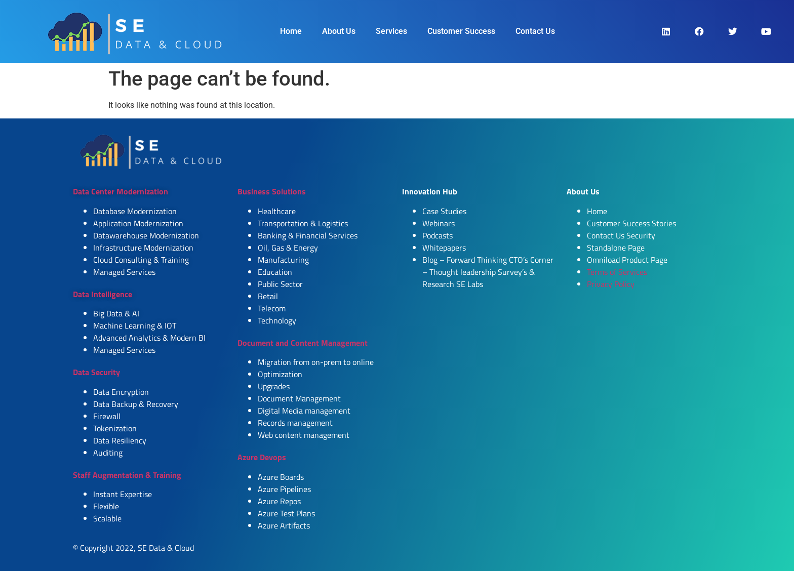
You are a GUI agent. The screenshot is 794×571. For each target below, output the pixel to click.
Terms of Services (617, 272)
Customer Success (461, 31)
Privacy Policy (610, 284)
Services (391, 31)
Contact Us (535, 31)
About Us (338, 31)
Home (291, 31)
